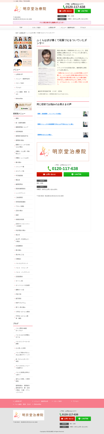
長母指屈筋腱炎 (20, 202)
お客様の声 (52, 27)
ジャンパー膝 (20, 166)
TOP (20, 27)
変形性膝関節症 (20, 188)
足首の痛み (19, 210)
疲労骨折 (18, 298)
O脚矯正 (18, 259)
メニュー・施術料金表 (68, 27)
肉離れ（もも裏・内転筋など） (23, 152)
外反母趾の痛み (20, 230)
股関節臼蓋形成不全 (22, 136)
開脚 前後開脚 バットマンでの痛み (49, 113)
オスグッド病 (20, 171)
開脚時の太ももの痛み (45, 134)
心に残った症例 (20, 348)
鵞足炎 (18, 180)
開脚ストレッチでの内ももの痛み (23, 146)
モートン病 (19, 281)
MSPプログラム (21, 303)
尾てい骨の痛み (20, 307)
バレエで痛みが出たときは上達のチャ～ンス (23, 354)
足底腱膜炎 (19, 246)
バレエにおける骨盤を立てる (23, 336)
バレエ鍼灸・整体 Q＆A (22, 93)
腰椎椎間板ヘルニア (22, 127)
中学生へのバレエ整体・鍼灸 (22, 317)
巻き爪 (18, 235)
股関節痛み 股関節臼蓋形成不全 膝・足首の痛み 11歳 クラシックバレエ (23, 389)
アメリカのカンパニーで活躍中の (23, 367)
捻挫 (17, 215)
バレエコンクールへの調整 (23, 343)
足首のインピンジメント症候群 (23, 225)
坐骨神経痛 (19, 131)
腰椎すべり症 (20, 289)
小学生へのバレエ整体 (23, 311)
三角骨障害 (19, 197)
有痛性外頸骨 (20, 219)
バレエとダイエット (22, 263)
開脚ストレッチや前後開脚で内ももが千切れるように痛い (56, 124)
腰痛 (17, 118)
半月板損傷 (19, 175)
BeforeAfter (19, 98)
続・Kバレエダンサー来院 (22, 360)
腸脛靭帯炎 (19, 184)
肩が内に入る (20, 254)
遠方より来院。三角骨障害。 (23, 380)
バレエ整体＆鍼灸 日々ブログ (22, 329)
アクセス (83, 27)
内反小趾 (18, 294)
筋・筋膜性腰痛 (20, 122)
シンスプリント (20, 193)
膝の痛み (18, 162)
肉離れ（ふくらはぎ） (23, 158)
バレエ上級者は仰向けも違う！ (23, 373)
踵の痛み (19, 250)
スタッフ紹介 (36, 27)
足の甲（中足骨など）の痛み (23, 240)
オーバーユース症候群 (23, 285)
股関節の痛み (20, 140)
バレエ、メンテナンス (23, 272)
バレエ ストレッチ (22, 268)
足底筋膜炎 (19, 276)
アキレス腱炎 (20, 206)
